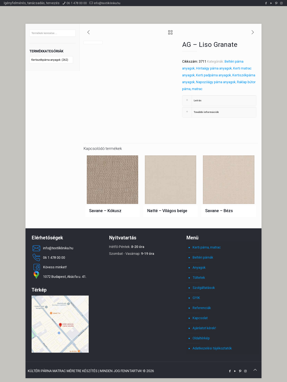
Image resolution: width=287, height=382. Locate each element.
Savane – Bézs (219, 209)
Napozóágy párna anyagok (216, 82)
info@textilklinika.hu (107, 3)
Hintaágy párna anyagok (214, 68)
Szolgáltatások (204, 287)
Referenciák (202, 307)
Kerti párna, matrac (207, 246)
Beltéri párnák (203, 256)
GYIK (196, 297)
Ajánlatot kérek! (204, 327)
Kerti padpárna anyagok (213, 75)
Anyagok (199, 267)
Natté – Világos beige (167, 209)
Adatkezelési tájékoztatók (212, 347)
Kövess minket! (49, 266)
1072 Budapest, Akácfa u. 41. (59, 275)
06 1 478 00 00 (77, 3)
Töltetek (199, 277)
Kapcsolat (200, 317)
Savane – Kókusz (105, 209)
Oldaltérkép (201, 337)
